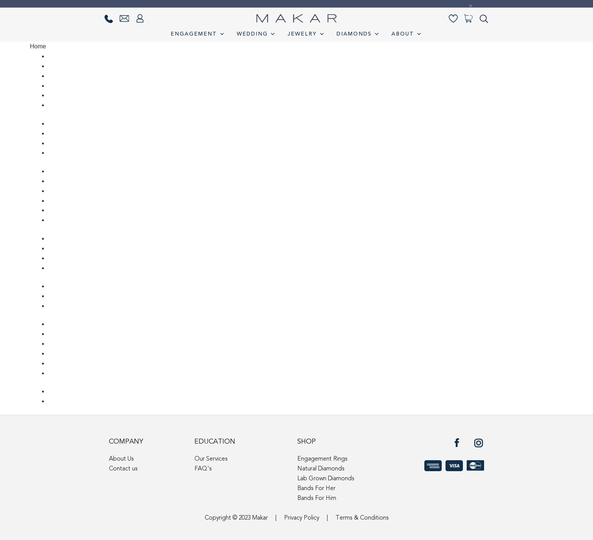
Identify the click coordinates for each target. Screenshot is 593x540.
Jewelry (306, 34)
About (406, 34)
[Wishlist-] (453, 18)
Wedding (256, 34)
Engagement (198, 34)
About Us (121, 459)
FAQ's (203, 469)
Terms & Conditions (362, 518)
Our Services (211, 459)
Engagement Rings (322, 459)
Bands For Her (316, 489)
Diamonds (358, 34)
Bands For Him (316, 498)
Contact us (123, 469)
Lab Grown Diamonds (325, 479)
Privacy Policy (301, 518)
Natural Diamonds (321, 469)
